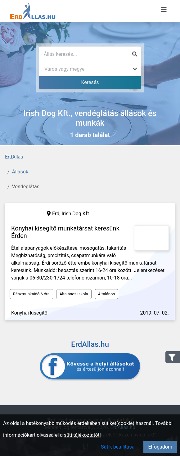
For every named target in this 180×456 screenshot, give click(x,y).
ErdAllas (14, 157)
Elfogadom (160, 447)
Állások (20, 172)
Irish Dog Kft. (76, 214)
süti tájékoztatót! (82, 435)
